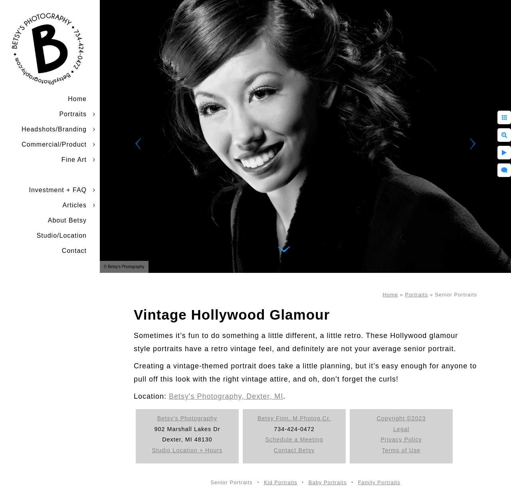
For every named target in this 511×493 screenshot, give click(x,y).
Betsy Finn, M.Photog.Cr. (294, 418)
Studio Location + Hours (187, 450)
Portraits (73, 114)
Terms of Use (401, 450)
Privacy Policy (401, 439)
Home (77, 98)
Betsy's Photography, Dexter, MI (226, 396)
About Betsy (67, 220)
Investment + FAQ (58, 190)
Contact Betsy (294, 450)
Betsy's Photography (187, 418)
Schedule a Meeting (294, 439)
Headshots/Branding (54, 129)
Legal (401, 429)
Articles (75, 205)
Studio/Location (62, 235)
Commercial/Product (54, 144)
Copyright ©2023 (401, 418)
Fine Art (74, 159)
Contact (74, 250)
